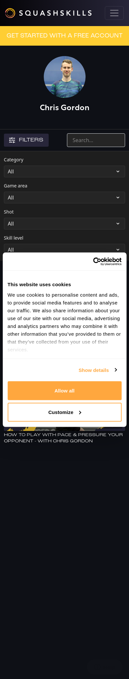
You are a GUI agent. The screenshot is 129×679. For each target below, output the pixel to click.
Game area (15, 186)
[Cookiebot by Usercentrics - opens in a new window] (92, 261)
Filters (26, 140)
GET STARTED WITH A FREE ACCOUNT (64, 36)
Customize (64, 412)
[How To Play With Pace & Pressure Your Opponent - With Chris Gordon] (64, 438)
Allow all (65, 390)
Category (14, 159)
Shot (9, 212)
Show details (94, 370)
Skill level (14, 238)
